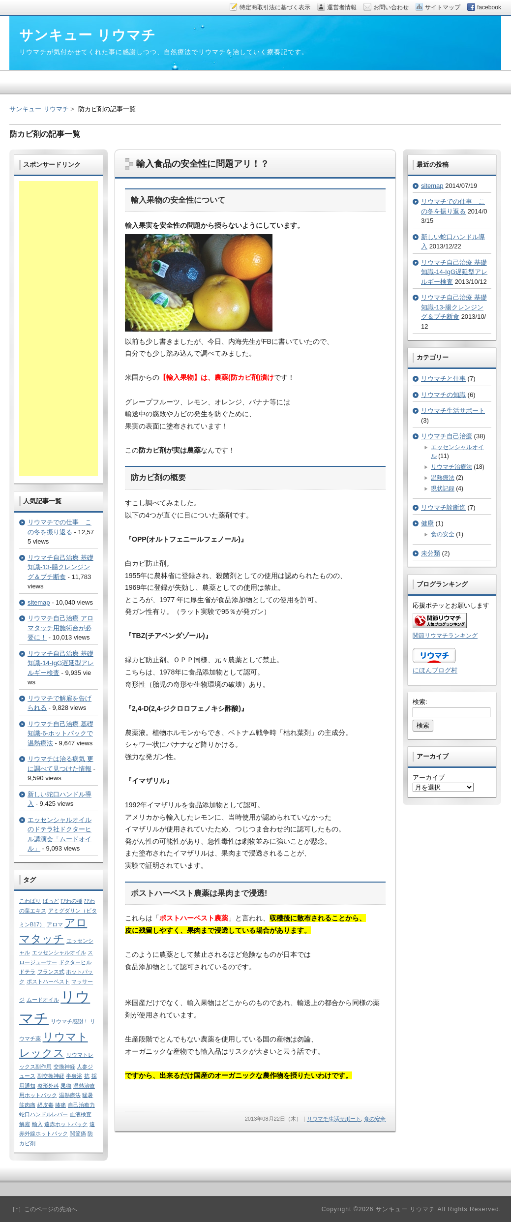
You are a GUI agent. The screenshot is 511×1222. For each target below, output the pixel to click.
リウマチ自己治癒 (446, 436)
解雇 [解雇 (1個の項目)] (24, 1124)
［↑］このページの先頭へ (43, 1209)
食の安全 (375, 1119)
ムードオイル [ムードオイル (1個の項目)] (43, 1000)
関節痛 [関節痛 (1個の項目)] (78, 1133)
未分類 (430, 553)
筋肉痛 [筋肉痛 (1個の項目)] (27, 1105)
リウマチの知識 (443, 394)
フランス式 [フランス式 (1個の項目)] (50, 972)
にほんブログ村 (435, 670)
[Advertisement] (58, 328)
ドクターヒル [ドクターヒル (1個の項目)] (75, 962)
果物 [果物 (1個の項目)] (65, 1086)
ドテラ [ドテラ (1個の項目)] (27, 972)
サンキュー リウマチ (39, 109)
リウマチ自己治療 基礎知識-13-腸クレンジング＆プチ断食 (60, 567)
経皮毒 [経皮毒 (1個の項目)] (45, 1105)
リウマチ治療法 (451, 466)
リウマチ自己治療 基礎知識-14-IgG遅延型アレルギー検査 (61, 663)
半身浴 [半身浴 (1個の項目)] (74, 1076)
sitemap (39, 602)
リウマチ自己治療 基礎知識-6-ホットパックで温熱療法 (60, 733)
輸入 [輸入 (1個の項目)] (37, 1124)
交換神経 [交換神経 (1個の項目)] (64, 1066)
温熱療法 (442, 477)
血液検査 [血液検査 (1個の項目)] (80, 1114)
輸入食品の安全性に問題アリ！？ (202, 164)
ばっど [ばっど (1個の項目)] (51, 901)
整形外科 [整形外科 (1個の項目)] (48, 1086)
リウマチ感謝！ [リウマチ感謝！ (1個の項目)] (70, 1021)
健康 (427, 523)
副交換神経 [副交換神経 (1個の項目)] (50, 1076)
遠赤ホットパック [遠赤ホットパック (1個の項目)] (66, 1124)
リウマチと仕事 (443, 378)
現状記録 (442, 488)
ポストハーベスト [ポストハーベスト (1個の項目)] (48, 981)
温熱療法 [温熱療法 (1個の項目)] (70, 1095)
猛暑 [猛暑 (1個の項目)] (87, 1095)
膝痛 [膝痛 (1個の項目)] (60, 1105)
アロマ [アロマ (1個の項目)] (55, 924)
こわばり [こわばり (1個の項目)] (30, 901)
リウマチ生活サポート (334, 1119)
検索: (420, 701)
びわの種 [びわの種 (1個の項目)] (71, 901)
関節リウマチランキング (445, 635)
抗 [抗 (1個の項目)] (87, 1076)
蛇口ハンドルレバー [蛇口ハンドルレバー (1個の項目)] (43, 1114)
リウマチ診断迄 (443, 507)
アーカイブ (429, 777)
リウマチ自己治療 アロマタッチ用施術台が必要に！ (60, 627)
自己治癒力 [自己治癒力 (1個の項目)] (81, 1105)
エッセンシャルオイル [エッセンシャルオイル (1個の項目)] (59, 952)
